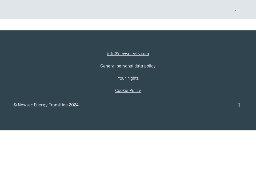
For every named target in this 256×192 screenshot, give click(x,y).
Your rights (128, 78)
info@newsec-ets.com (128, 53)
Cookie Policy (128, 90)
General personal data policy (128, 66)
